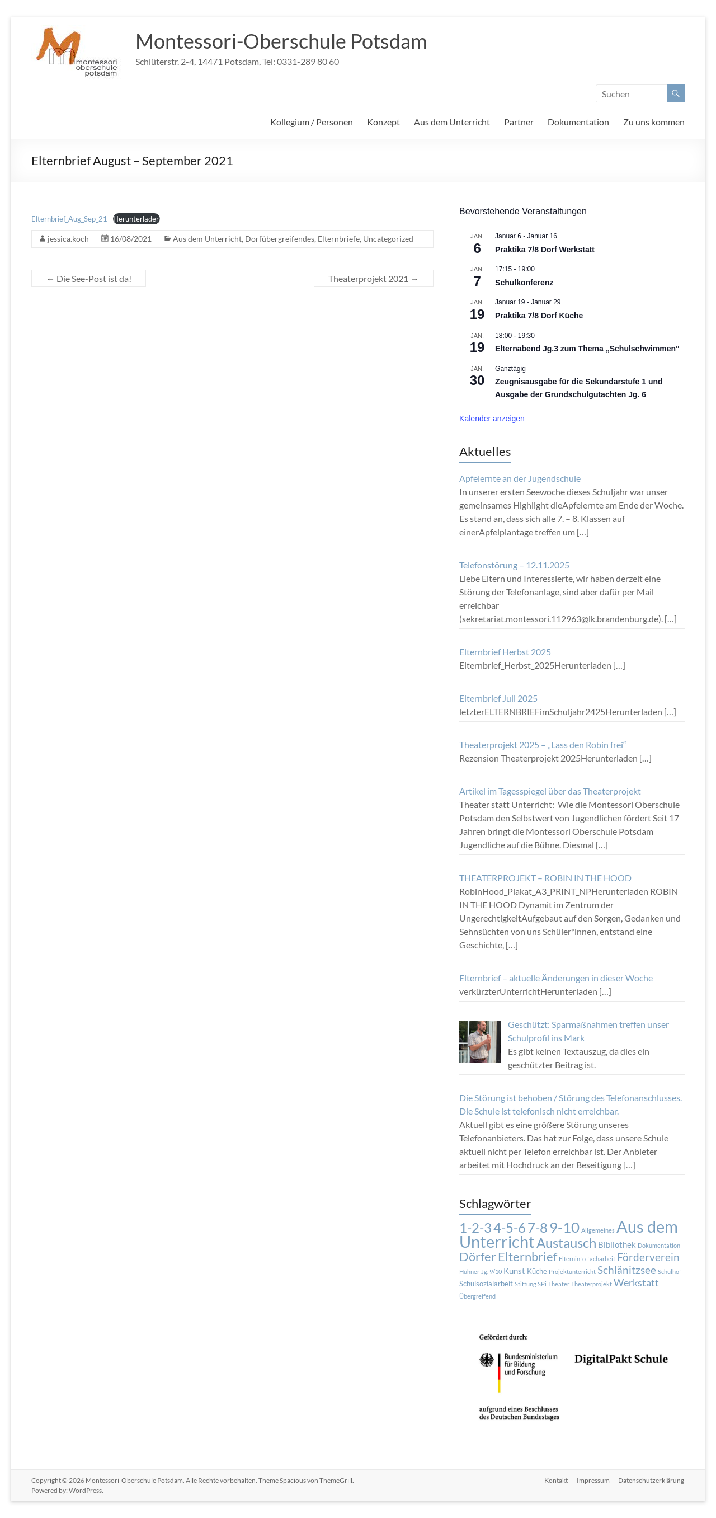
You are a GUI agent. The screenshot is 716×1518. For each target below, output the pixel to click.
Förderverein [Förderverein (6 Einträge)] (648, 1257)
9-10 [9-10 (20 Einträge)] (564, 1227)
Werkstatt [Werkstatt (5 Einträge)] (636, 1283)
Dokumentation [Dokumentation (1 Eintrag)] (659, 1245)
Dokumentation (578, 121)
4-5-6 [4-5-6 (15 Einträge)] (509, 1227)
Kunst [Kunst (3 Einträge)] (514, 1271)
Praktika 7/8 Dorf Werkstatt (545, 249)
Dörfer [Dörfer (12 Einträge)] (477, 1256)
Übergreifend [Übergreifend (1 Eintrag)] (477, 1296)
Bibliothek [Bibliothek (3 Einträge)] (617, 1244)
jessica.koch (68, 238)
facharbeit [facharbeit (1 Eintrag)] (601, 1258)
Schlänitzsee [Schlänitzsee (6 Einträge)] (626, 1270)
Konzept (383, 121)
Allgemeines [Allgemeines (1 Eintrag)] (598, 1230)
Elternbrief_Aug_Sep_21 (69, 218)
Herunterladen (136, 218)
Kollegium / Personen (311, 121)
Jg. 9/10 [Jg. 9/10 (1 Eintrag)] (491, 1271)
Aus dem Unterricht (452, 121)
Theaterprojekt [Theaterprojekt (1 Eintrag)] (591, 1283)
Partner (519, 121)
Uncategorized (388, 238)
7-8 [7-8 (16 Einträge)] (537, 1227)
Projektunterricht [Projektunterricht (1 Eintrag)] (572, 1271)
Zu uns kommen (654, 121)
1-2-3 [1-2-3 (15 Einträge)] (475, 1227)
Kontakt (556, 1480)
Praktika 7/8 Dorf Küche (539, 315)
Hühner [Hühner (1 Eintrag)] (469, 1271)
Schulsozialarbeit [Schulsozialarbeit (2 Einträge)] (486, 1283)
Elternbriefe (339, 238)
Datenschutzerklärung (652, 1480)
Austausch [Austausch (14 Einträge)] (566, 1243)
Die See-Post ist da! (88, 278)
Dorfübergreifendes (279, 238)
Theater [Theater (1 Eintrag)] (558, 1283)
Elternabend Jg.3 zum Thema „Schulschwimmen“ (587, 348)
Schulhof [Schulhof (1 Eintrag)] (669, 1271)
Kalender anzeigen (492, 418)
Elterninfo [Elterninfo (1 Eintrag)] (572, 1258)
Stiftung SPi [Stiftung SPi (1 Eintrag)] (531, 1283)
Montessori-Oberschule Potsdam (281, 41)
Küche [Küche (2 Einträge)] (537, 1271)
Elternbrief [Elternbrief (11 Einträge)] (527, 1256)
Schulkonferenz (524, 282)
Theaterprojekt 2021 (373, 278)
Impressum (593, 1480)
